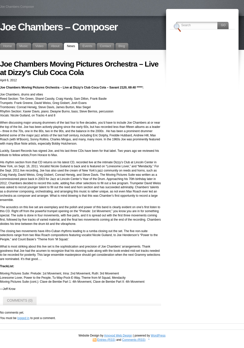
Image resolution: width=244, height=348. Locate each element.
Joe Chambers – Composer (59, 27)
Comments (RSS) (133, 340)
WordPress (158, 335)
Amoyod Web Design (118, 335)
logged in (23, 318)
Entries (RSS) (106, 340)
